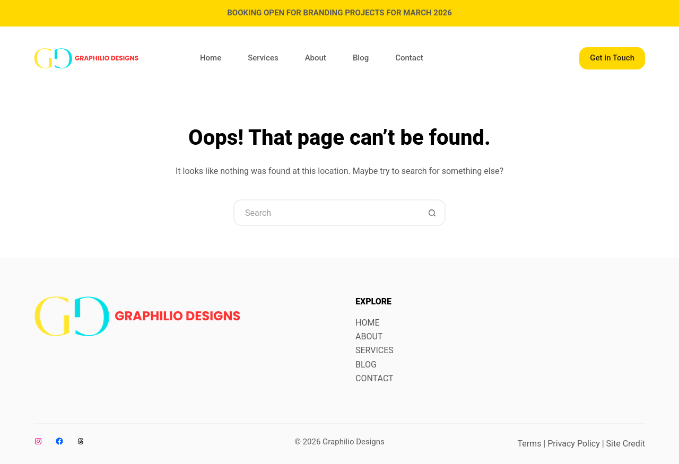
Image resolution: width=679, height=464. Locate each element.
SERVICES (374, 350)
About (315, 58)
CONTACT (374, 378)
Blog (361, 58)
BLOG (366, 365)
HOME (367, 323)
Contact (409, 58)
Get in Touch (612, 58)
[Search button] (432, 212)
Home (210, 58)
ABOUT (368, 336)
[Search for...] (326, 212)
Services (263, 58)
